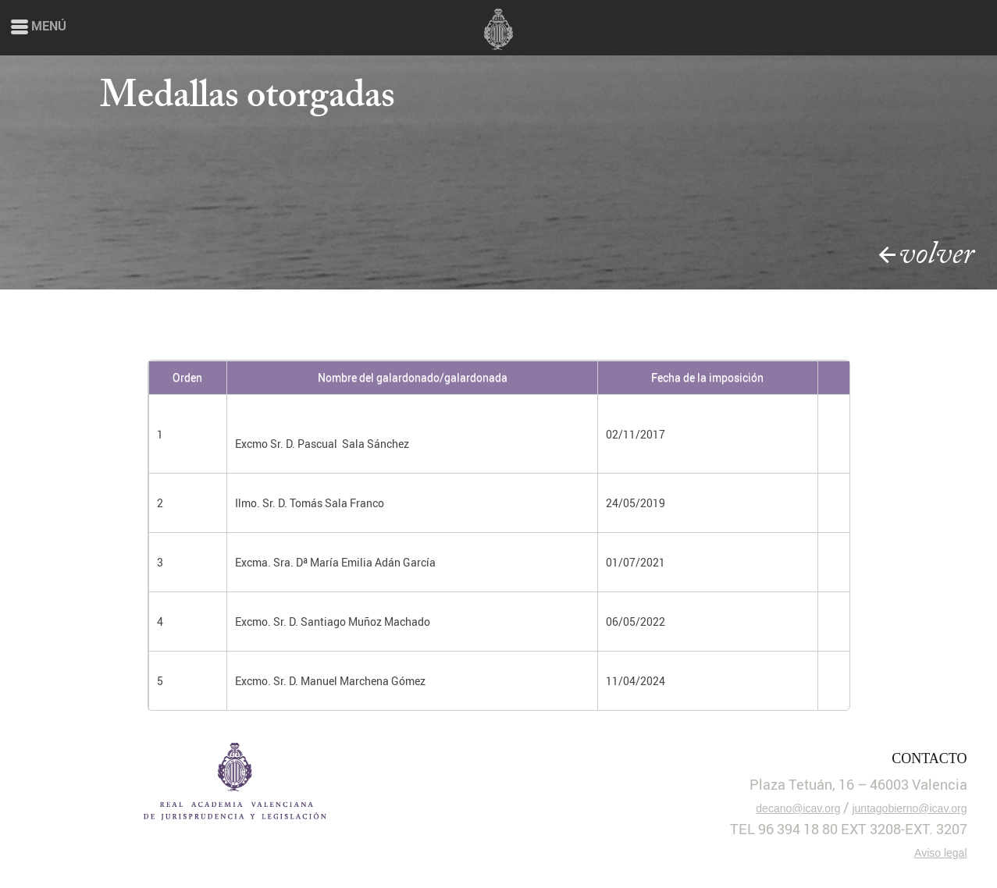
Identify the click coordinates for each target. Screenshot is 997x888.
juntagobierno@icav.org (909, 808)
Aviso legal (940, 853)
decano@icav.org (798, 808)
